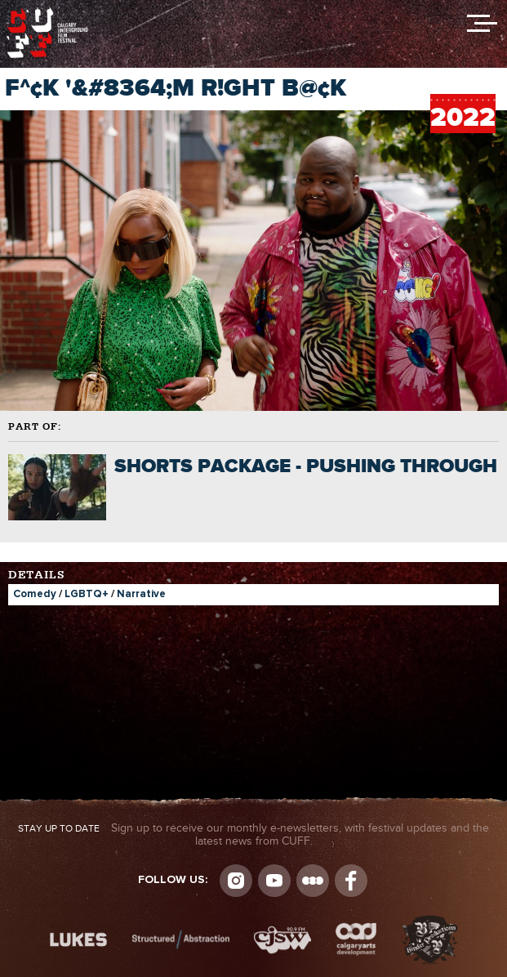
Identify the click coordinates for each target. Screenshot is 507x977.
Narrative (141, 594)
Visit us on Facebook (351, 880)
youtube (274, 880)
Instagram (236, 880)
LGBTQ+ (86, 594)
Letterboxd (312, 880)
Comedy (34, 594)
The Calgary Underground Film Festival (47, 12)
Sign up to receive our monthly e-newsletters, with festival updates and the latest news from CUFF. (253, 835)
